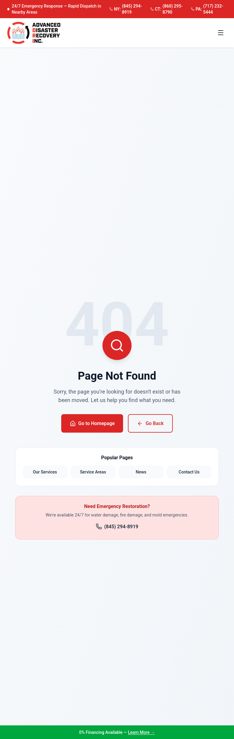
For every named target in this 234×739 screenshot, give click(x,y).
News (141, 472)
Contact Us (189, 472)
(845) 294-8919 (125, 9)
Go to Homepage (92, 424)
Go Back (150, 424)
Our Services (45, 472)
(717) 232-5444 (207, 9)
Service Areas (93, 472)
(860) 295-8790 (166, 9)
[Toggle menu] (221, 33)
